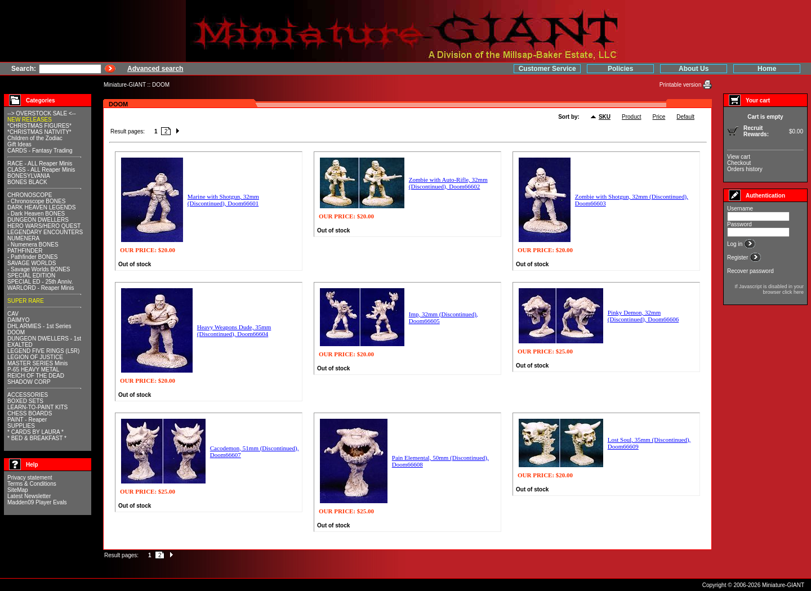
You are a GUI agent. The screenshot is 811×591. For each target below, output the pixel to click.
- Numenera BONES (33, 244)
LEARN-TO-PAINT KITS (37, 407)
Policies (620, 69)
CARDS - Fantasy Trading (40, 150)
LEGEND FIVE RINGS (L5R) (43, 351)
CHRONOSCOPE (29, 195)
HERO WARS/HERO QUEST (44, 226)
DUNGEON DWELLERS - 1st (44, 338)
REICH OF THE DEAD (35, 376)
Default (685, 117)
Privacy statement (29, 477)
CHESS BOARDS (29, 413)
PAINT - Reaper (27, 420)
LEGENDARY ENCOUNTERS (45, 232)
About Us (693, 69)
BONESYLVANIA (28, 176)
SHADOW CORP (29, 382)
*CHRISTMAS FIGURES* (39, 126)
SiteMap (17, 490)
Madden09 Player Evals (37, 502)
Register (738, 257)
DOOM (161, 85)
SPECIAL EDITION (31, 275)
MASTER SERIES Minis (37, 363)
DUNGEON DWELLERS (38, 220)
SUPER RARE (25, 301)
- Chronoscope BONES (36, 201)
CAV (13, 314)
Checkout (739, 163)
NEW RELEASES (29, 120)
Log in (735, 244)
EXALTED (20, 345)
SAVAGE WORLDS (31, 263)
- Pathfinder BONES (32, 257)
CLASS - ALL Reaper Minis (41, 170)
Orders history (745, 169)
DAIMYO (18, 320)
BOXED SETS (25, 401)
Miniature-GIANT (125, 85)
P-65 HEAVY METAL (33, 369)
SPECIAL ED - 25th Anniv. (40, 282)
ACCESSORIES (27, 395)
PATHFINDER (24, 251)
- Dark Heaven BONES (36, 214)
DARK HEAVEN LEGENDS (41, 207)
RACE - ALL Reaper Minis (39, 163)
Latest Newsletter (29, 496)
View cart (738, 157)
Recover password (750, 271)
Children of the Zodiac (35, 138)
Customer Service (547, 69)
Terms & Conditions (31, 484)
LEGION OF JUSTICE (35, 357)
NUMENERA (23, 238)
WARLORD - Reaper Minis (40, 288)
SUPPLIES (21, 426)
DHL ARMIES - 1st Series (39, 326)
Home (766, 69)
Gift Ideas (19, 144)
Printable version (681, 85)
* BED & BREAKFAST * (36, 438)
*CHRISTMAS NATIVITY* (39, 132)
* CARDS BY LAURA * (35, 432)
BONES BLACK (27, 182)
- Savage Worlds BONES (38, 269)
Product (631, 117)
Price (659, 117)
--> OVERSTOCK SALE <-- (41, 113)
